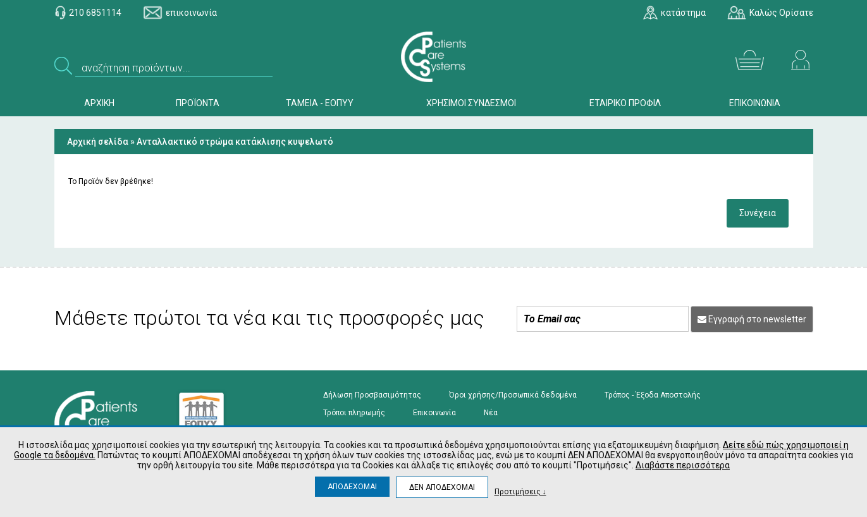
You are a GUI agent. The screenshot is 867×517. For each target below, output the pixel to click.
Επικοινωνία (434, 412)
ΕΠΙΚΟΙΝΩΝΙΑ (754, 103)
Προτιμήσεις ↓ (520, 491)
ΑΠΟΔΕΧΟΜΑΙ (352, 486)
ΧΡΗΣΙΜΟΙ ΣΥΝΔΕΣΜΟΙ (471, 103)
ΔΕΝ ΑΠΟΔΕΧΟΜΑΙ (442, 487)
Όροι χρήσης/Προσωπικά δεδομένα (513, 395)
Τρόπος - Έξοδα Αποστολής (653, 395)
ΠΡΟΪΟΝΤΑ (197, 103)
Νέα (491, 412)
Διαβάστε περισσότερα (683, 465)
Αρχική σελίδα (97, 142)
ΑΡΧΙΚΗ (99, 103)
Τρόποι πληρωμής (354, 412)
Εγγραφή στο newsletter (752, 319)
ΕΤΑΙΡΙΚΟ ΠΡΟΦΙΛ (625, 103)
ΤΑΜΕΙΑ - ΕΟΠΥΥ (320, 103)
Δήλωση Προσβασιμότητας (372, 395)
